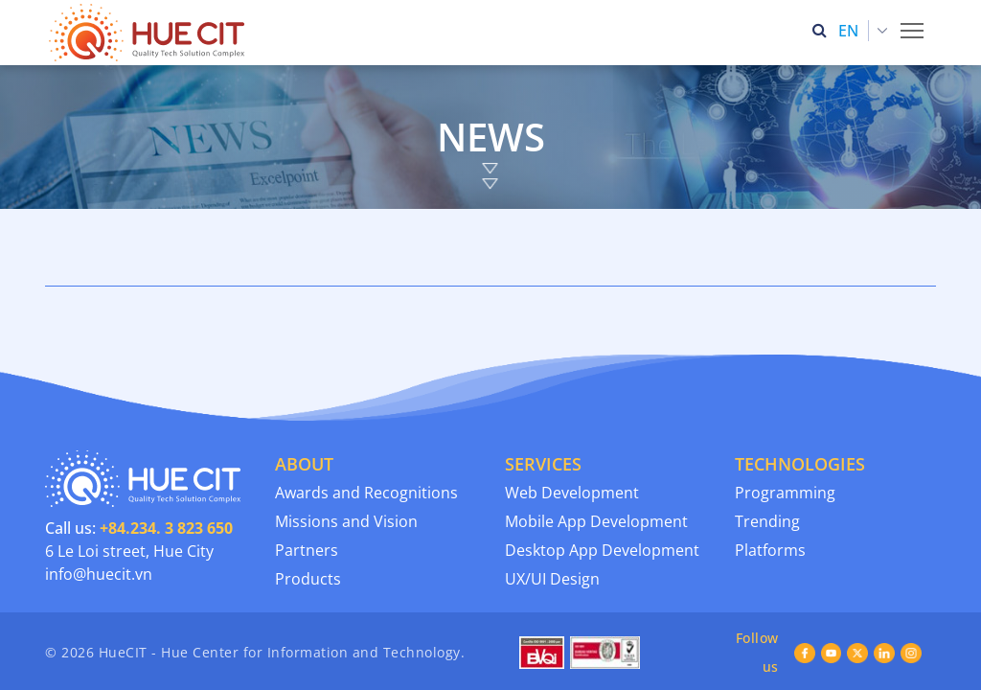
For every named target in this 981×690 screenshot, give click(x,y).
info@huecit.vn (98, 508)
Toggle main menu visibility (913, 25)
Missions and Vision (346, 456)
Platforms (770, 484)
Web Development (572, 427)
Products (308, 513)
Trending (767, 456)
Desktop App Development (602, 484)
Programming (785, 427)
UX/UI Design (552, 513)
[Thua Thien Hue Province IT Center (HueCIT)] (150, 32)
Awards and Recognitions (366, 427)
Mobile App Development (596, 456)
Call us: (139, 462)
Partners (306, 484)
